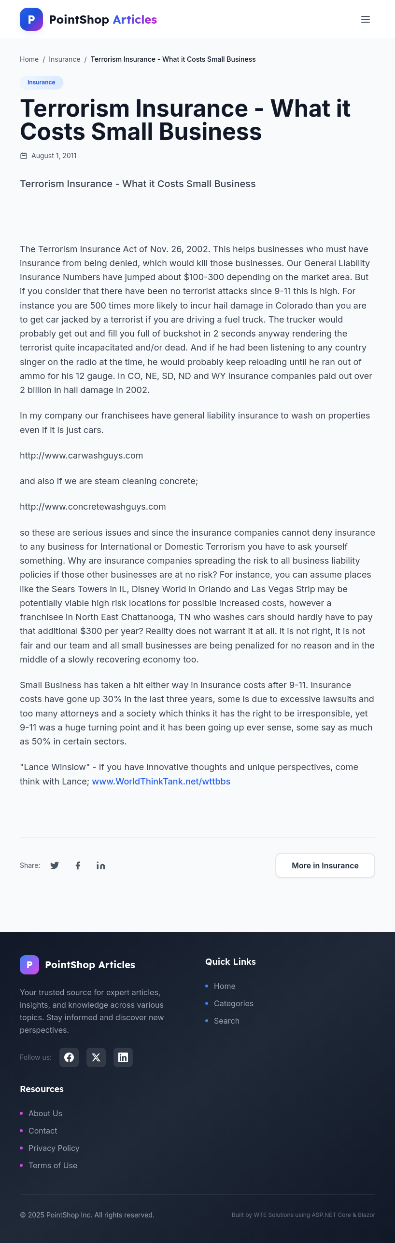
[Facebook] (69, 1057)
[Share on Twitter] (54, 865)
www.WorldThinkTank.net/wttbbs (161, 781)
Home (220, 986)
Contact (38, 1130)
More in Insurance (325, 865)
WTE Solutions (274, 1214)
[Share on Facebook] (77, 865)
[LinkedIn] (123, 1057)
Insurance (42, 82)
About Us (41, 1113)
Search (222, 1021)
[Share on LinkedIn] (101, 865)
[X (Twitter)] (96, 1057)
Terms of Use (48, 1165)
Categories (229, 1003)
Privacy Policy (50, 1148)
